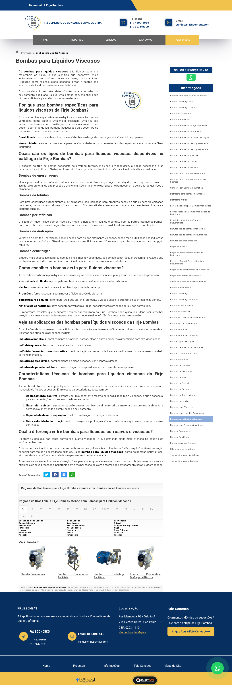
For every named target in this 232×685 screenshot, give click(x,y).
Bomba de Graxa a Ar (180, 311)
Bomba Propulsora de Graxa (184, 353)
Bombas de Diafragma (181, 371)
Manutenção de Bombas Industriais (187, 228)
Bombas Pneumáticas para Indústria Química (188, 180)
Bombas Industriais (180, 401)
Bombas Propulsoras (180, 431)
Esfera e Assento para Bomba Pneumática (190, 205)
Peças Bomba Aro (179, 246)
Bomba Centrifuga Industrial (184, 299)
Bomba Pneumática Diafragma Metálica (189, 143)
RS (68, 509)
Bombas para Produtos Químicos (186, 425)
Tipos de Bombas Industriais (184, 461)
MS (116, 509)
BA (85, 509)
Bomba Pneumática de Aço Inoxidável (188, 125)
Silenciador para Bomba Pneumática (188, 281)
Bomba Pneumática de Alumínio (185, 131)
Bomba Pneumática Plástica (184, 161)
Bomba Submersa (179, 359)
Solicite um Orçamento (191, 70)
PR (50, 509)
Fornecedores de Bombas (183, 443)
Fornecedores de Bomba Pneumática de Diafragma (190, 212)
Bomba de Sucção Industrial (184, 335)
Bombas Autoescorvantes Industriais (188, 95)
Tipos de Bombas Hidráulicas (184, 455)
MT (126, 509)
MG (32, 509)
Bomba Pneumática (33, 574)
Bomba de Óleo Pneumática (183, 323)
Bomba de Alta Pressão (181, 305)
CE (94, 509)
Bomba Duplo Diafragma (182, 341)
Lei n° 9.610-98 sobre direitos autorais (112, 590)
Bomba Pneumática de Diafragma (186, 347)
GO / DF (105, 509)
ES (41, 509)
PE (77, 509)
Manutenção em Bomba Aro (183, 240)
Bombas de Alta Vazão (180, 365)
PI (143, 509)
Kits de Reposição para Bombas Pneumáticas (185, 221)
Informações (191, 88)
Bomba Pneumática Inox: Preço (185, 155)
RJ (23, 509)
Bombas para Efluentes (181, 407)
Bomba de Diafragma (180, 113)
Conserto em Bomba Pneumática (186, 187)
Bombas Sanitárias (179, 437)
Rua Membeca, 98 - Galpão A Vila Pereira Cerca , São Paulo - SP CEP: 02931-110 (141, 622)
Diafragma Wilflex (178, 199)
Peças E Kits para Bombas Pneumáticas (189, 269)
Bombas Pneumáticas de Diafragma (187, 173)
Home (44, 39)
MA (23, 516)
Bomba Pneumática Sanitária (184, 167)
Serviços (111, 39)
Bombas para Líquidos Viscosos (186, 419)
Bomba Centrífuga (179, 293)
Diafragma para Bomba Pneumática (187, 193)
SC (58, 509)
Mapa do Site (172, 665)
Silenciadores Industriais (182, 449)
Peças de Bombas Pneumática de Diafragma (186, 253)
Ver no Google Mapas (132, 632)
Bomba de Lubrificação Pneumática (187, 317)
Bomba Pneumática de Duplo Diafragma (189, 137)
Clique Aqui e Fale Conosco (191, 631)
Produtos (76, 39)
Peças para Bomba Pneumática (185, 275)
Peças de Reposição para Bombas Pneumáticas (187, 262)
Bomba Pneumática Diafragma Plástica (189, 149)
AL (32, 516)
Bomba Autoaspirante (181, 287)
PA (151, 509)
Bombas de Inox (178, 377)
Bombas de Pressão (180, 383)
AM (134, 509)
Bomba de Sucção (179, 329)
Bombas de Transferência (183, 395)
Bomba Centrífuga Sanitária (183, 107)
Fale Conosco (182, 39)
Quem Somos (145, 39)
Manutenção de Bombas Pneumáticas (188, 234)
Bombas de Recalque (180, 389)
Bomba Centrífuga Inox (181, 101)
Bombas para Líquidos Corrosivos (187, 413)
